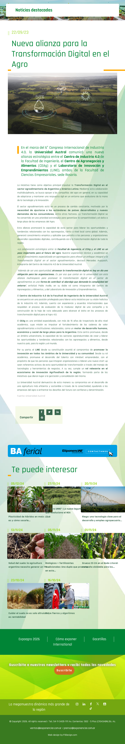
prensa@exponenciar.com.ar (79, 728)
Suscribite (65, 670)
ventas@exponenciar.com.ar (46, 728)
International (62, 644)
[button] (41, 412)
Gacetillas (99, 639)
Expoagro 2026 (29, 639)
